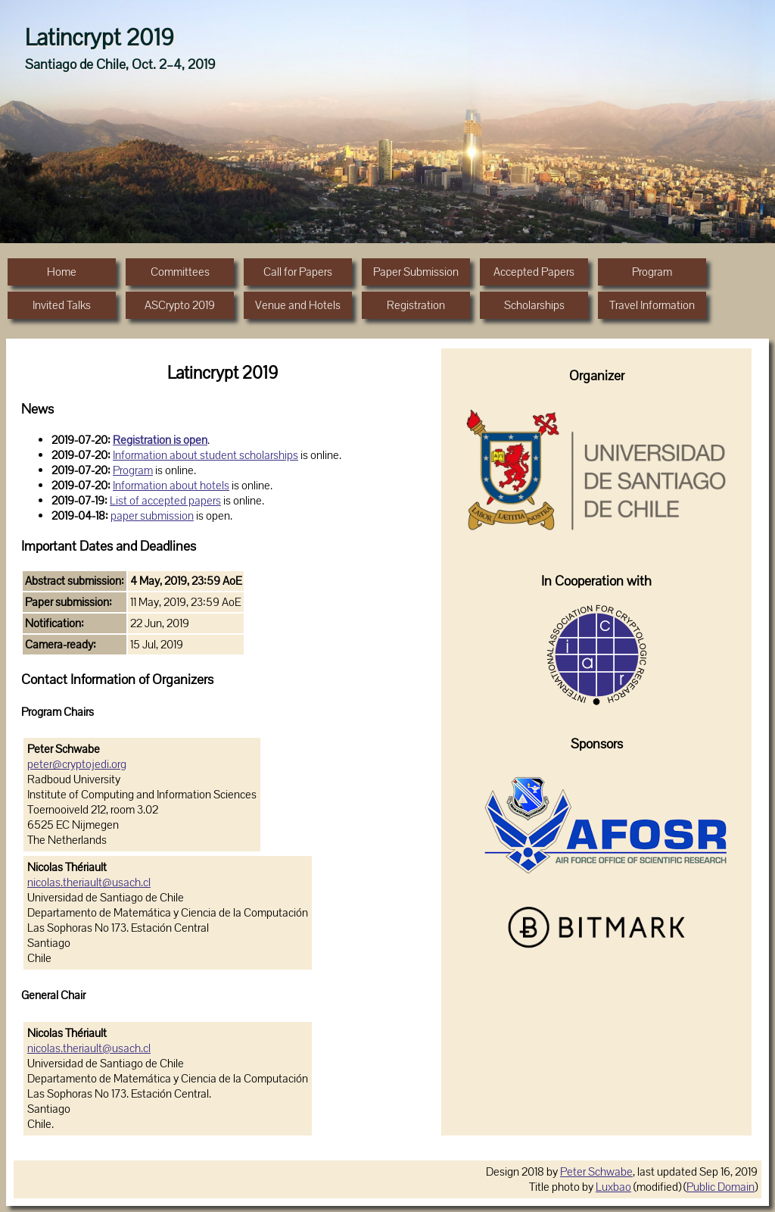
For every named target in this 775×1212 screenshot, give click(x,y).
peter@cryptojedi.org (76, 764)
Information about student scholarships (205, 455)
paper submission (152, 515)
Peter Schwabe (596, 1171)
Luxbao (613, 1187)
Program (133, 470)
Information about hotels (171, 485)
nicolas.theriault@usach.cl (89, 882)
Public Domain (720, 1187)
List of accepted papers (165, 500)
